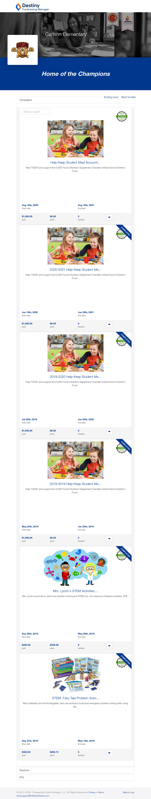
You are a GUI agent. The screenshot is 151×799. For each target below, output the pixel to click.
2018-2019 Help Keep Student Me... (75, 484)
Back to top (128, 792)
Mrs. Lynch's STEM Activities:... (75, 591)
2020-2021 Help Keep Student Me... (75, 269)
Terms (101, 792)
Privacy (92, 792)
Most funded (128, 97)
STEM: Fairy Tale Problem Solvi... (75, 698)
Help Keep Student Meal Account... (75, 162)
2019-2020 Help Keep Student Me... (75, 376)
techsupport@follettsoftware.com (33, 795)
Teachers (24, 770)
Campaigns (25, 99)
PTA (21, 777)
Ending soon (111, 97)
